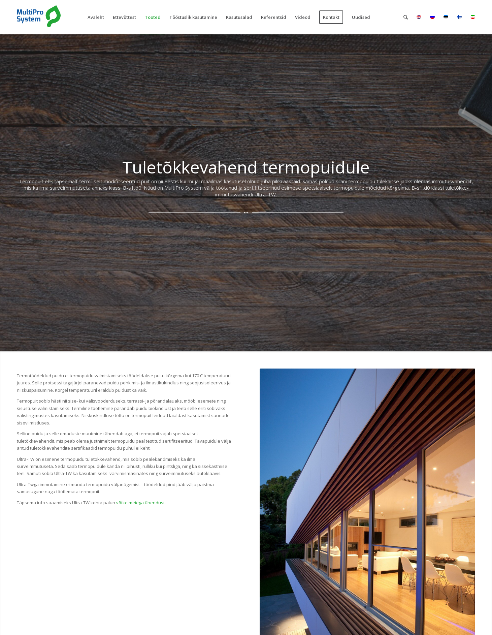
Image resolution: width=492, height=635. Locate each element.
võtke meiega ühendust (140, 503)
